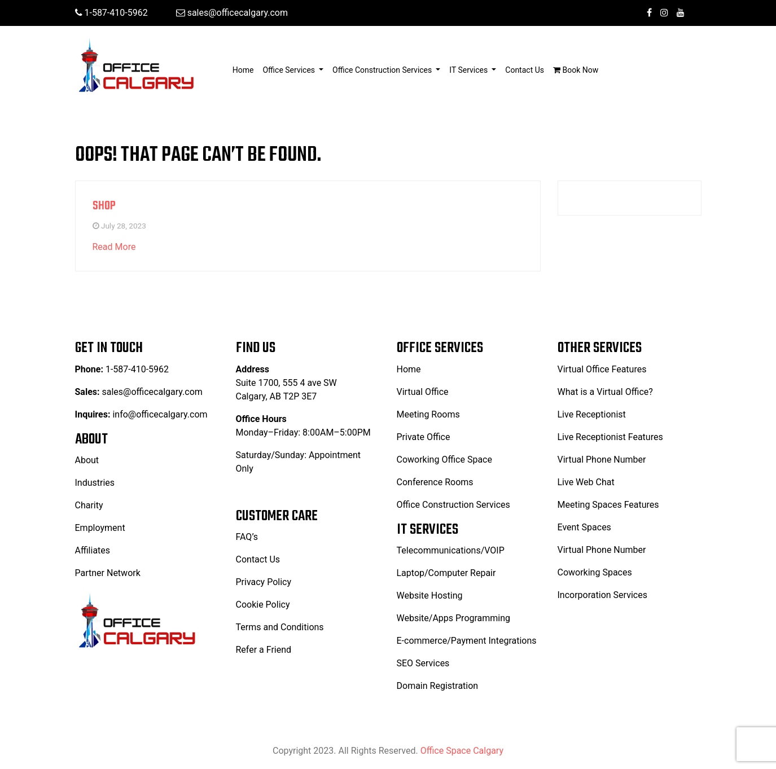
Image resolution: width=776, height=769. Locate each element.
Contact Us (524, 69)
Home (245, 69)
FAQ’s (247, 536)
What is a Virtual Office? (605, 391)
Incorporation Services (602, 595)
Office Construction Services (453, 504)
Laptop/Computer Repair (446, 573)
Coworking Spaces (595, 572)
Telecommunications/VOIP (451, 550)
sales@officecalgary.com (232, 12)
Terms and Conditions (280, 627)
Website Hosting (430, 595)
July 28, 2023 (123, 225)
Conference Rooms (435, 482)
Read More (114, 246)
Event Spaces (584, 527)
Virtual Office (423, 391)
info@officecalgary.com (159, 414)
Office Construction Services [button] (383, 69)
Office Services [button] (289, 69)
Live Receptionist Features (610, 437)
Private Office (423, 437)
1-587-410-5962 (111, 12)
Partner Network (108, 573)
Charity (89, 505)
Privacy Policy (264, 582)
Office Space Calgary (461, 750)
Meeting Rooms (428, 414)
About (87, 460)
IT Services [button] (469, 69)
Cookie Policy (263, 604)
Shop (104, 206)
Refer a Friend (264, 649)
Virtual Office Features (602, 369)
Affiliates (93, 550)
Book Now (575, 69)
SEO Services (423, 663)
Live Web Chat (586, 482)
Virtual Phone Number (602, 459)
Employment (100, 527)
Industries (95, 482)
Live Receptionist (592, 414)
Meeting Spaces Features (608, 504)
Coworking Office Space (444, 459)
